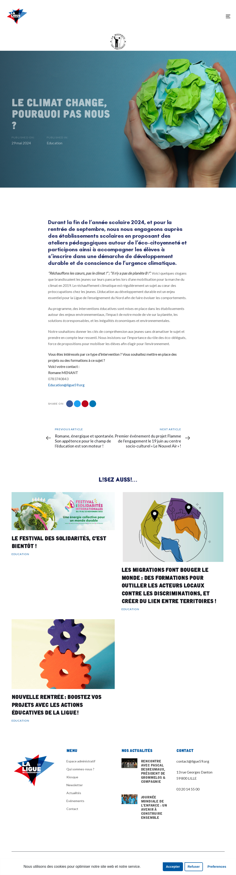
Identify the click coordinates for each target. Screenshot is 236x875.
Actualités (73, 793)
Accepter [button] (173, 866)
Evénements (75, 801)
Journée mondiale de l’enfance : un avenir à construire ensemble (146, 812)
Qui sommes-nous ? (80, 769)
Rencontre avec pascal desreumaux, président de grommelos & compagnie (146, 773)
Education (54, 144)
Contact (72, 809)
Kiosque (72, 777)
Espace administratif (80, 761)
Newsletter (74, 785)
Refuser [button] (193, 866)
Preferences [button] (216, 866)
